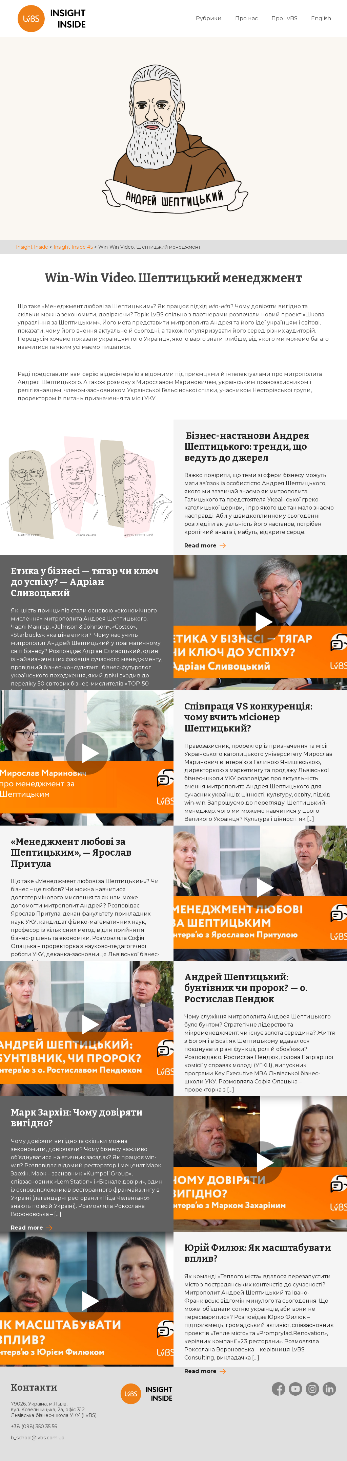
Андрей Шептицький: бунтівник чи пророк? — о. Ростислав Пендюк (245, 988)
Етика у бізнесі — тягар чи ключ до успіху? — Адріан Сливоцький (85, 582)
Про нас (246, 18)
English (321, 18)
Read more (200, 545)
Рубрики (209, 18)
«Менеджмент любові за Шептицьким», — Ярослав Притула (71, 852)
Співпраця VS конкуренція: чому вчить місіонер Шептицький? (248, 717)
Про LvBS (284, 18)
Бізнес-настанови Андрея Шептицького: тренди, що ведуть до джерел (246, 446)
